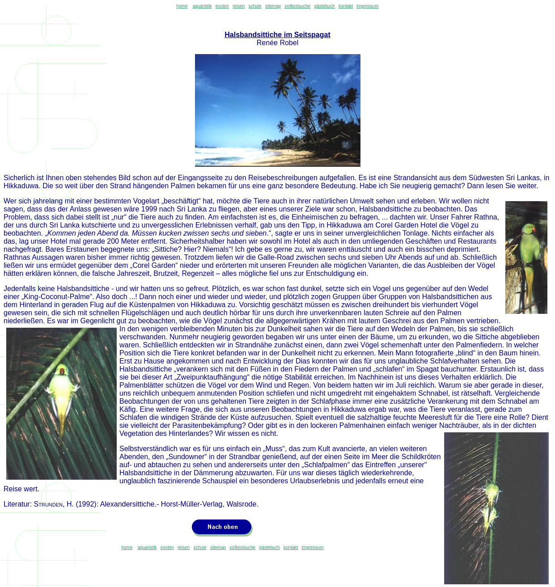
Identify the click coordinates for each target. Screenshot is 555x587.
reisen (239, 6)
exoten (222, 6)
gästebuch (324, 6)
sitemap (273, 6)
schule (255, 6)
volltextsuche (297, 6)
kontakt (346, 6)
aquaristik (202, 6)
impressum (368, 6)
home (181, 6)
